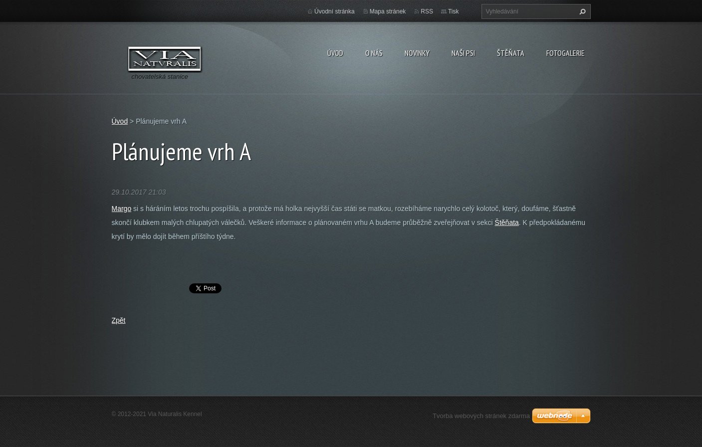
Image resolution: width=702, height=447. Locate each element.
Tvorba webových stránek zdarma (481, 416)
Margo (122, 209)
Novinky (417, 53)
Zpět (119, 320)
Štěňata (510, 53)
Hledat (581, 11)
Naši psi (463, 53)
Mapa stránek (388, 11)
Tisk (453, 11)
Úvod (335, 53)
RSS (427, 11)
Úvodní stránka (334, 11)
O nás (374, 53)
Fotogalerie (565, 53)
